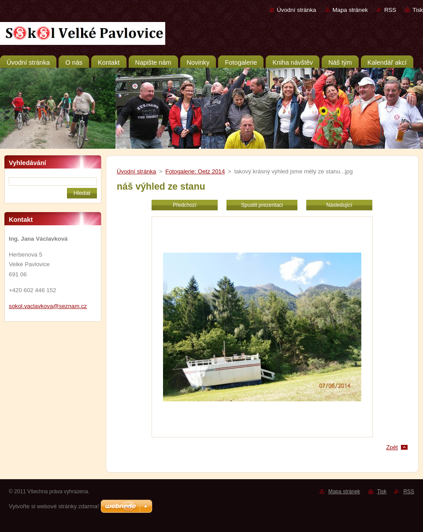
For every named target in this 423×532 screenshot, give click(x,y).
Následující (339, 205)
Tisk (417, 10)
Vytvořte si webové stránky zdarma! (54, 506)
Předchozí (185, 205)
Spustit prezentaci (262, 205)
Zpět (392, 447)
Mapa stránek (350, 10)
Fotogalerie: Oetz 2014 (195, 171)
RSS (390, 10)
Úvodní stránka (296, 10)
